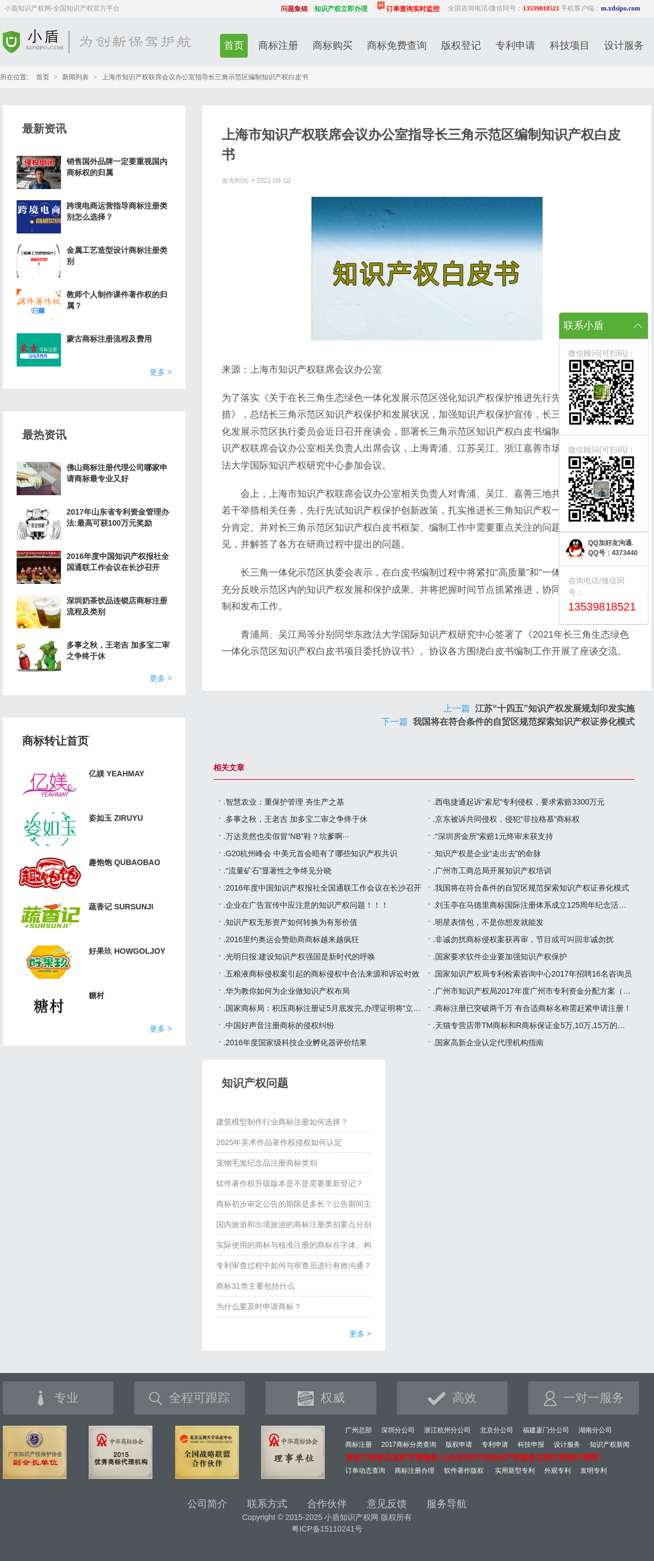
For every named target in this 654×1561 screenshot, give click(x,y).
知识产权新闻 (610, 1444)
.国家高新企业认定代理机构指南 (488, 1042)
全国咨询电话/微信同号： (503, 8)
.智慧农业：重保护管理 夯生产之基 (283, 801)
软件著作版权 (464, 1470)
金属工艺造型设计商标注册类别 (117, 256)
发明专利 (593, 1470)
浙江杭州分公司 (447, 1430)
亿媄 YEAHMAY (117, 773)
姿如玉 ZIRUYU (116, 817)
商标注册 (278, 45)
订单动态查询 (365, 1470)
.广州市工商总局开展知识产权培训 (492, 870)
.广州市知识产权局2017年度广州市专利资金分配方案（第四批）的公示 (532, 991)
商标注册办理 (415, 1470)
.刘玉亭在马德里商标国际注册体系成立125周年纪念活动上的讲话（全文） (532, 905)
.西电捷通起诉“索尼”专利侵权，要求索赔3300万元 (519, 801)
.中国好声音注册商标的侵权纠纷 (278, 1025)
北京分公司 (496, 1430)
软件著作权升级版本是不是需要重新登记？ (290, 1183)
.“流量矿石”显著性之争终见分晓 (277, 870)
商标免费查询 (397, 45)
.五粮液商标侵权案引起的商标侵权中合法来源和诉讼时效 (321, 973)
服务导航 (447, 1503)
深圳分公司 (398, 1430)
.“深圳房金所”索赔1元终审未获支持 (493, 836)
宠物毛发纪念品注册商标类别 (266, 1162)
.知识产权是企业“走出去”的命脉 (487, 853)
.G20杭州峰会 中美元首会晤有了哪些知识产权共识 (310, 853)
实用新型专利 (515, 1470)
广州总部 (358, 1430)
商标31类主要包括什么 (255, 1286)
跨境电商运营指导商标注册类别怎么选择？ (117, 211)
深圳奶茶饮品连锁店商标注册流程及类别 (117, 606)
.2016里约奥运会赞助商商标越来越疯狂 (291, 939)
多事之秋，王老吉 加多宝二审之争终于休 (118, 650)
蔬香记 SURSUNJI (121, 906)
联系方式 (267, 1503)
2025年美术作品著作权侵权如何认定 (279, 1142)
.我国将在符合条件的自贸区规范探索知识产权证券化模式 (531, 887)
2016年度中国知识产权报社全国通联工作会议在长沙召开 (118, 562)
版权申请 (459, 1444)
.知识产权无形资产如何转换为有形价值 (290, 922)
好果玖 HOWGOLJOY (127, 951)
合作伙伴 (327, 1503)
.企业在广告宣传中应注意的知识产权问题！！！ (306, 905)
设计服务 (624, 45)
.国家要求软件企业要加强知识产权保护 (500, 956)
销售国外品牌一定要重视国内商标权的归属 (117, 167)
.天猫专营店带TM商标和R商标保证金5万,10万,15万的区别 (532, 1025)
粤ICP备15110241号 (327, 1528)
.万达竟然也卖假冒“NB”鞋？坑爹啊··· (286, 836)
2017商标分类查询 (408, 1444)
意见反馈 (387, 1503)
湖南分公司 (595, 1430)
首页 (234, 45)
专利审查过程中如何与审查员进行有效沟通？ (293, 1265)
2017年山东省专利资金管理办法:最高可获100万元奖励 (118, 517)
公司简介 (207, 1503)
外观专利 (557, 1470)
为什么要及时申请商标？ (259, 1306)
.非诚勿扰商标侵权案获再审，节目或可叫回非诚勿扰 (523, 939)
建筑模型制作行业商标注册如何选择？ (282, 1121)
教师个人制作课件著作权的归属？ (117, 300)
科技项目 (570, 45)
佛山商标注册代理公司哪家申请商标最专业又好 (117, 473)
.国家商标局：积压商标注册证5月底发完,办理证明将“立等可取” (323, 1008)
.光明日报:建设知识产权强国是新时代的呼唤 (299, 956)
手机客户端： (600, 8)
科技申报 (531, 1444)
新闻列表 (75, 77)
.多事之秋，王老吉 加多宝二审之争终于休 (295, 819)
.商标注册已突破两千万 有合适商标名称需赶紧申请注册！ (532, 1008)
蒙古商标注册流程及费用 (109, 338)
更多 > (161, 372)
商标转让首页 (55, 741)
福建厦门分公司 (546, 1430)
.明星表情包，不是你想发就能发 (488, 922)
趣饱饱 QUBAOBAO (124, 862)
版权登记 (461, 45)
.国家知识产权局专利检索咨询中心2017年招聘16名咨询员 (532, 973)
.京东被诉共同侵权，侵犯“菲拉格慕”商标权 (506, 819)
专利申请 (515, 45)
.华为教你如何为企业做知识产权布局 (286, 991)
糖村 (96, 995)
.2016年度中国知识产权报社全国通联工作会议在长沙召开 (322, 887)
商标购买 (332, 45)
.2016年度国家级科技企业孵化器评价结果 (295, 1042)
